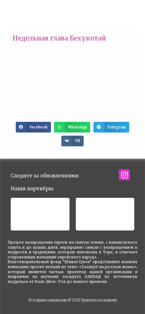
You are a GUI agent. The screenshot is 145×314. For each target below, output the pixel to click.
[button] (33, 127)
